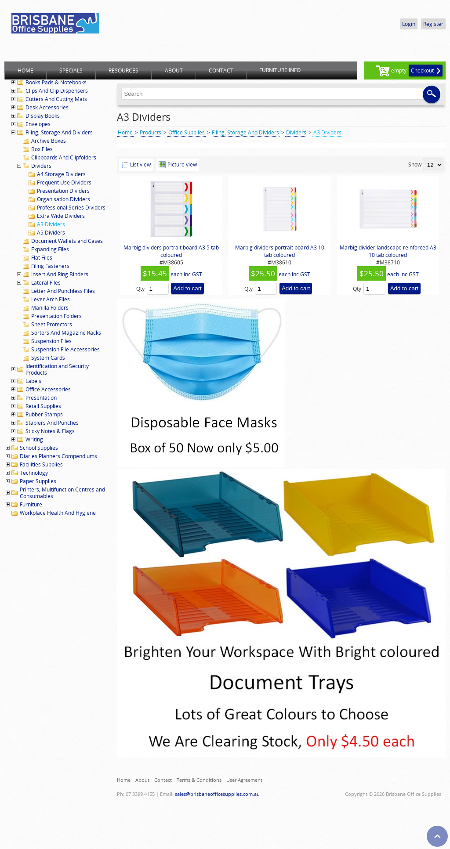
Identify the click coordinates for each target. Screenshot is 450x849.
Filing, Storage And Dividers (59, 132)
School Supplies (39, 447)
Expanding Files (50, 249)
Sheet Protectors (51, 324)
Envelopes (38, 124)
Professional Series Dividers (71, 207)
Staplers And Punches (52, 422)
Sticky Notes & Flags (50, 431)
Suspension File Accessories (65, 349)
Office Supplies (186, 132)
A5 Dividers (51, 232)
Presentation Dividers (63, 191)
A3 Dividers (51, 224)
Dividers (41, 166)
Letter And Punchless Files (63, 291)
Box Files (42, 149)
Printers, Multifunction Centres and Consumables (62, 492)
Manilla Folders (50, 307)
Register (433, 24)
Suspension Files (51, 341)
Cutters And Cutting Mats (56, 99)
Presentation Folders (56, 316)
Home (125, 132)
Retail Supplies (43, 406)
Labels (33, 381)
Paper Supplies (38, 481)
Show (414, 164)
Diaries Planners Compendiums (58, 456)
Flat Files (41, 257)
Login (408, 24)
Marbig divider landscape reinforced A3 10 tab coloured (388, 251)
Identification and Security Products (57, 369)
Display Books (42, 115)
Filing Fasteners (50, 266)
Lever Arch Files (50, 299)
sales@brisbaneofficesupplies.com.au (217, 794)
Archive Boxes (48, 140)
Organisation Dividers (63, 199)
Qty (140, 289)
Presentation (41, 397)
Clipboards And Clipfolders (63, 157)
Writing (34, 439)
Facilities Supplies (41, 464)
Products (150, 132)
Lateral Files (46, 282)
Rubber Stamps (44, 414)
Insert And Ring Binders (59, 274)
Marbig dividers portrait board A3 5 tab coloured (171, 251)
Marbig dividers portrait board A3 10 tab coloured (279, 251)
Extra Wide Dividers (61, 216)
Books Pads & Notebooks (56, 82)
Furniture (31, 504)
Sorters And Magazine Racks (66, 332)
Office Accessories (48, 389)
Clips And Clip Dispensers (56, 90)
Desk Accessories (47, 107)
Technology (34, 473)
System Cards (48, 357)
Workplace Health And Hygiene (58, 512)
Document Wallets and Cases (67, 241)
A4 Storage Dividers (61, 174)
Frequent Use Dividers (64, 182)
